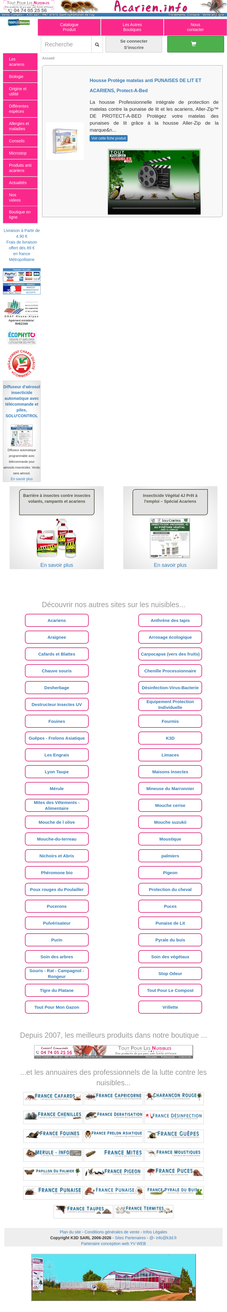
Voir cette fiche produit (108, 138)
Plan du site (70, 1232)
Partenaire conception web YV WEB (113, 1243)
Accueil (48, 58)
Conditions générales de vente (112, 1232)
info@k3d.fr (166, 1237)
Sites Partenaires (130, 1237)
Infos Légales (155, 1232)
